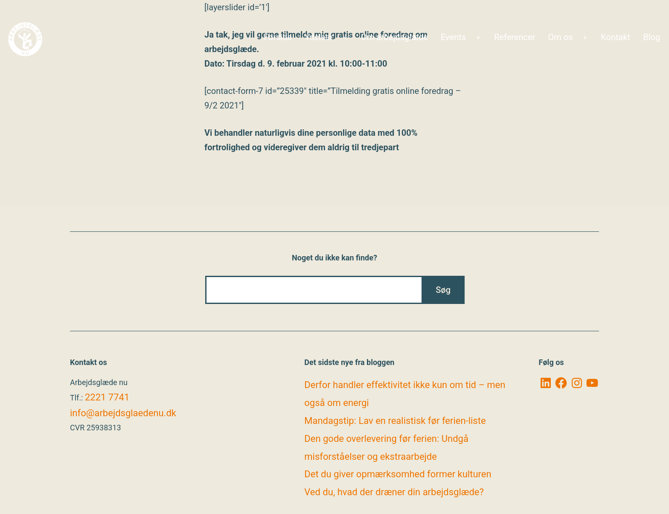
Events (453, 37)
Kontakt (615, 37)
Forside (278, 37)
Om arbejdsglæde (394, 37)
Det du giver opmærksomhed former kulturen (397, 474)
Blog (651, 37)
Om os (560, 37)
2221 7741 (107, 397)
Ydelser (319, 37)
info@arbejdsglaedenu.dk (123, 413)
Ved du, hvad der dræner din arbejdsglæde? (394, 492)
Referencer (514, 37)
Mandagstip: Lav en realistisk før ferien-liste (395, 420)
